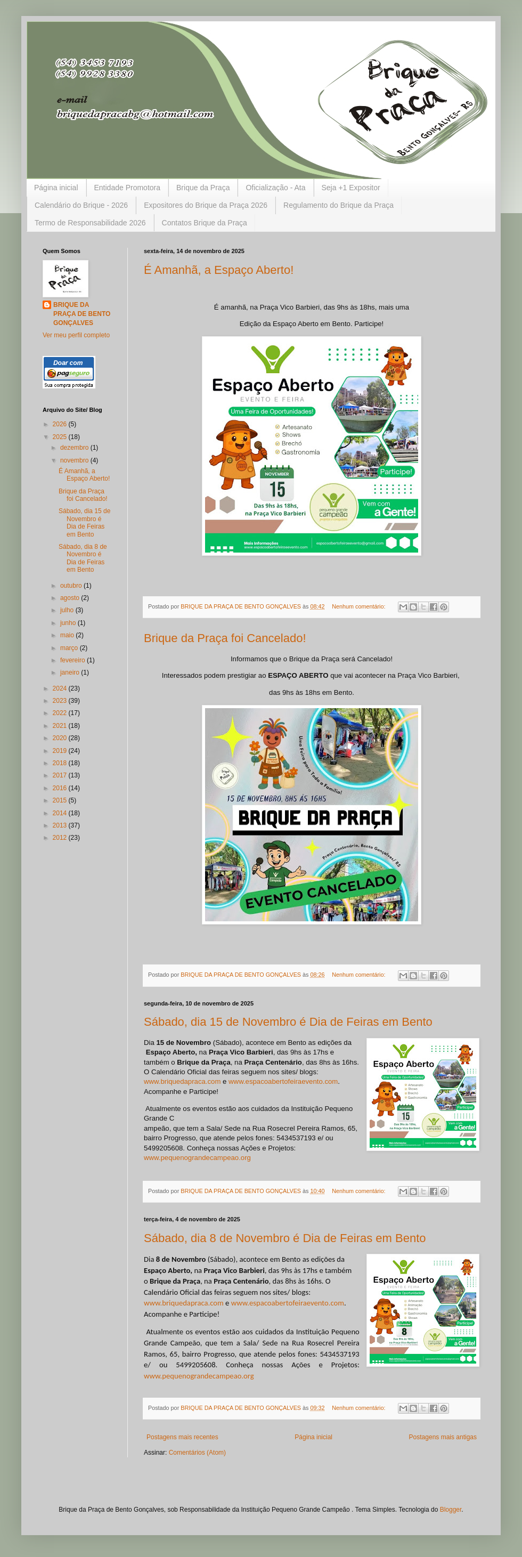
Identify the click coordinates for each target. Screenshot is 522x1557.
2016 (61, 788)
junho (69, 623)
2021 (61, 725)
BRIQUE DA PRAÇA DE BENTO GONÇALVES (81, 314)
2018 (61, 763)
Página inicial (56, 187)
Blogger (451, 1509)
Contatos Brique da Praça (204, 222)
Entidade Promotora (127, 187)
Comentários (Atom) (197, 1452)
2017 (61, 775)
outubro (72, 585)
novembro (75, 460)
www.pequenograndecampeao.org (197, 1158)
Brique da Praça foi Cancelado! (225, 638)
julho (68, 610)
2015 (61, 800)
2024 (61, 688)
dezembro (75, 447)
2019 (61, 751)
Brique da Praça (203, 187)
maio (68, 635)
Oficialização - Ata (275, 187)
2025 (61, 437)
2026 (61, 424)
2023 (61, 700)
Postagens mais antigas (443, 1437)
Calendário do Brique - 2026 (81, 205)
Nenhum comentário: (359, 606)
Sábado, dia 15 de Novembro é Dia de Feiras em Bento (288, 1021)
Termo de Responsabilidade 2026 (90, 222)
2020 (61, 738)
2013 (61, 825)
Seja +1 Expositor (351, 187)
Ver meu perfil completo (76, 335)
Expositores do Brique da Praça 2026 (205, 205)
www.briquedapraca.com (182, 1081)
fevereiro (73, 660)
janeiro (70, 672)
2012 (61, 837)
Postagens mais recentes (182, 1437)
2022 (61, 713)
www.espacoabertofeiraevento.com (283, 1081)
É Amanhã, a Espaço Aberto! (218, 270)
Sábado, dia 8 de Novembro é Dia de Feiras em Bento (285, 1238)
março (70, 648)
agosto (70, 598)
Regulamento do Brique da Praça (338, 205)
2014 (61, 813)
